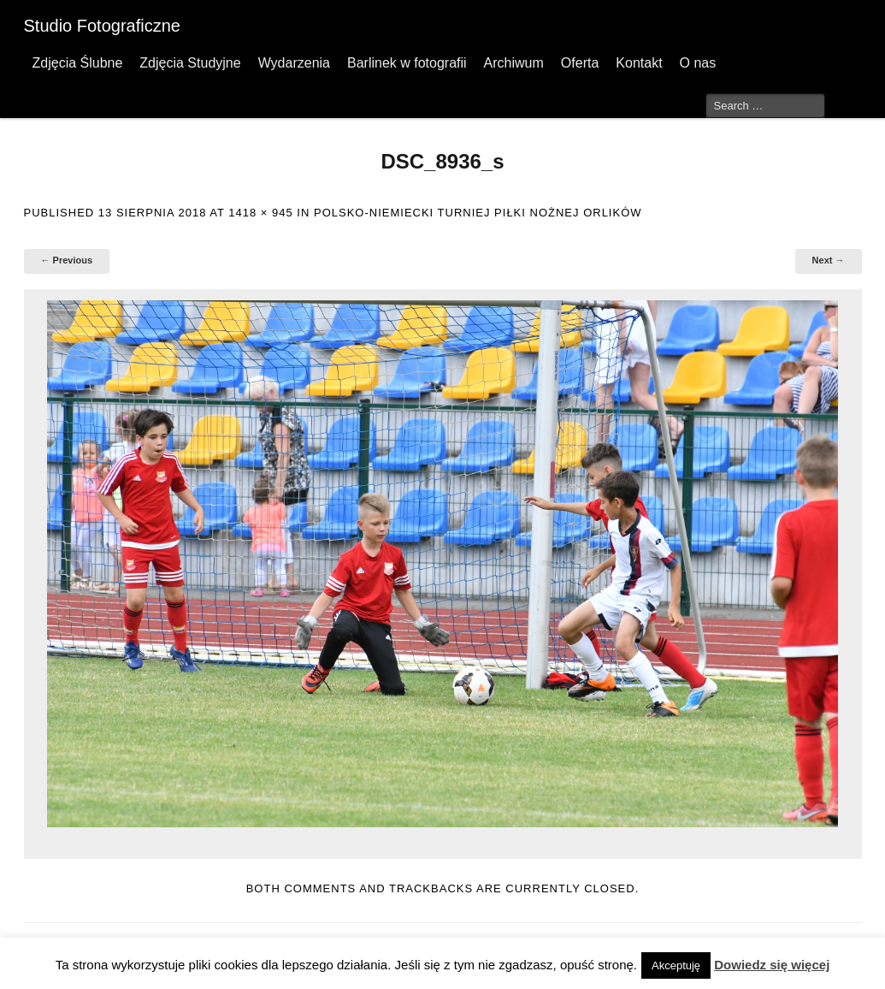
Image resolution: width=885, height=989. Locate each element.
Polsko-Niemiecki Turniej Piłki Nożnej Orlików (478, 212)
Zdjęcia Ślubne (77, 63)
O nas (698, 63)
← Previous (67, 260)
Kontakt (639, 63)
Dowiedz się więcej (771, 964)
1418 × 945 (260, 212)
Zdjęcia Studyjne (189, 63)
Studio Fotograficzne (102, 25)
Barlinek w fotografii (407, 63)
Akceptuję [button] (676, 965)
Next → (828, 260)
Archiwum (514, 63)
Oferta (580, 63)
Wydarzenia (294, 63)
